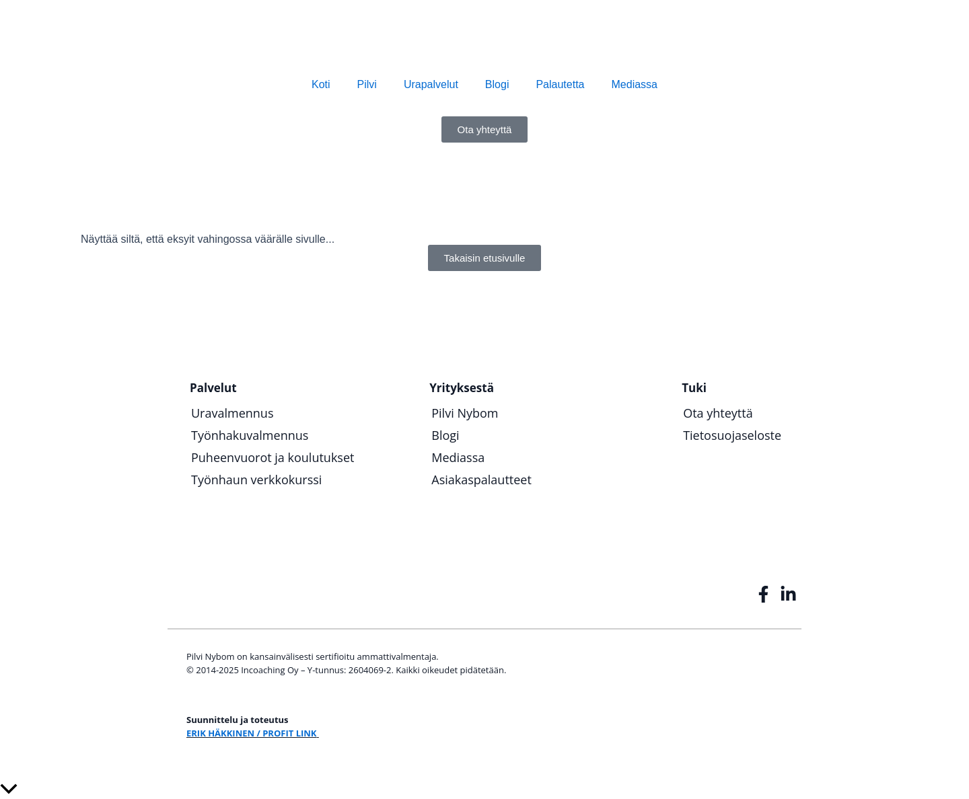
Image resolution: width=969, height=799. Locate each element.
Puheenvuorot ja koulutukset (272, 457)
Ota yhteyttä (718, 413)
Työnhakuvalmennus (249, 435)
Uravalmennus (232, 413)
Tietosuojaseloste (732, 435)
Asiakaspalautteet (481, 479)
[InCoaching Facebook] (765, 594)
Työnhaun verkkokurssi (256, 479)
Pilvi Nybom (464, 413)
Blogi (497, 84)
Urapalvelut (431, 84)
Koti (321, 84)
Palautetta (560, 84)
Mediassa (634, 84)
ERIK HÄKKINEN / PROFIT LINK (251, 733)
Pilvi (367, 84)
